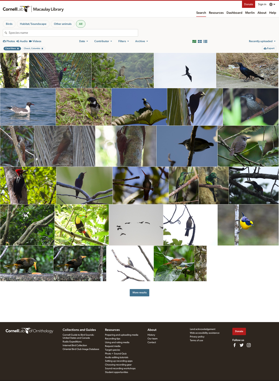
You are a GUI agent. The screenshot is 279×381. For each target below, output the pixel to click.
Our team (152, 338)
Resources (216, 12)
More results (140, 292)
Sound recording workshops (120, 368)
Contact (152, 342)
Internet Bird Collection (75, 345)
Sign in (262, 4)
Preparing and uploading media (121, 335)
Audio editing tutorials (116, 357)
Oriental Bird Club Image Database (81, 349)
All (80, 23)
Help (272, 12)
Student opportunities (116, 372)
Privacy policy (197, 336)
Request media (112, 346)
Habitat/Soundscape (33, 23)
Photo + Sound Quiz (116, 353)
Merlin (250, 12)
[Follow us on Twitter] (241, 345)
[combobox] (73, 32)
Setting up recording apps (119, 361)
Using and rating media (117, 342)
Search (201, 12)
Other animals (63, 23)
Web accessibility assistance (204, 333)
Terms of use (196, 340)
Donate (248, 4)
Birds (9, 23)
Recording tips (112, 338)
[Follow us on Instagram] (249, 345)
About (261, 12)
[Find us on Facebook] (234, 345)
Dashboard (234, 12)
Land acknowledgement (202, 329)
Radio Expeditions (72, 341)
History (151, 335)
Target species (112, 350)
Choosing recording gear (118, 365)
